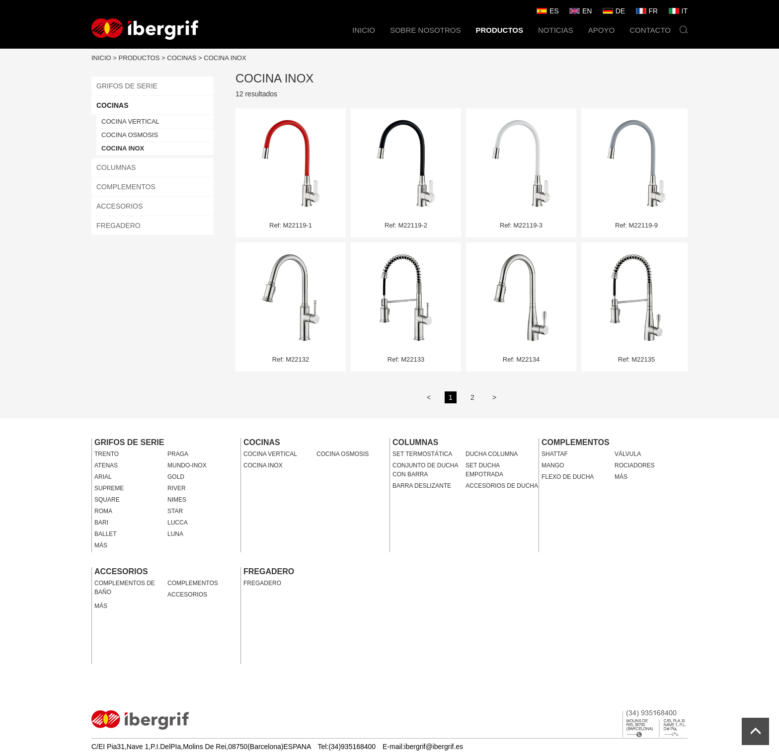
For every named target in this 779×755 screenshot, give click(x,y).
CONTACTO (650, 30)
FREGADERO (118, 225)
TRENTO (106, 454)
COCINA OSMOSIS (129, 135)
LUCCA (177, 522)
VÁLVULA (628, 454)
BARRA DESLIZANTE (421, 485)
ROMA (103, 511)
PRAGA (177, 454)
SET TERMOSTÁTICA (422, 454)
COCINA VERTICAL (130, 121)
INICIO (363, 30)
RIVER (176, 488)
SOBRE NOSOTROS (425, 30)
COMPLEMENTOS (126, 187)
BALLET (105, 533)
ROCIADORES (635, 465)
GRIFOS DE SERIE (126, 86)
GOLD (175, 476)
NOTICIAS (555, 30)
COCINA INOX (225, 58)
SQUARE (107, 499)
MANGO (553, 465)
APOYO (601, 30)
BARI (101, 522)
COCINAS (181, 58)
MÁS (100, 545)
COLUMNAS (116, 167)
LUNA (175, 533)
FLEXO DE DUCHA (568, 476)
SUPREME (109, 488)
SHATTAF (555, 454)
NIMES (176, 499)
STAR (175, 511)
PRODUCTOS (499, 30)
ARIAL (103, 476)
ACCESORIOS (119, 206)
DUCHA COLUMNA (492, 454)
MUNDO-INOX (187, 465)
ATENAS (106, 465)
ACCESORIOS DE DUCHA (502, 485)
